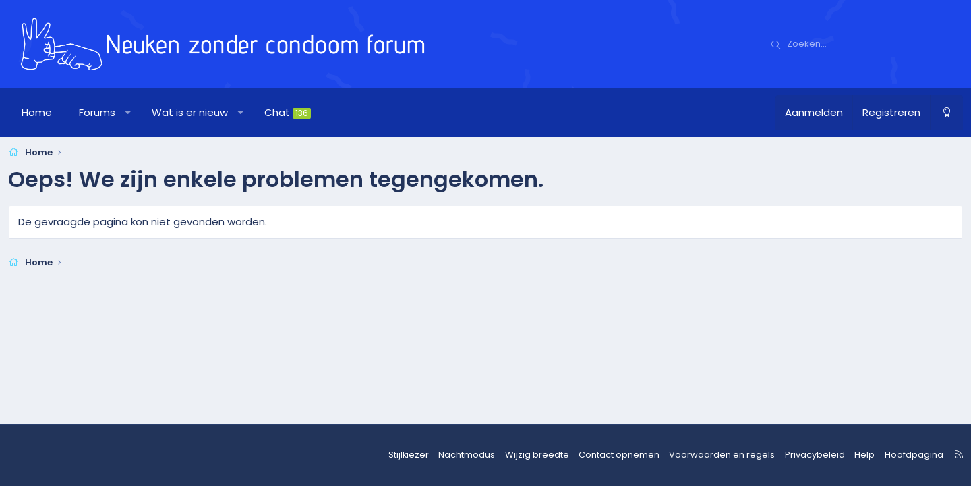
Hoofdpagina (894, 455)
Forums (109, 112)
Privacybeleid (802, 455)
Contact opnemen (622, 455)
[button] (139, 112)
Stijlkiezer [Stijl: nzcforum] (425, 455)
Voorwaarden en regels (717, 455)
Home (49, 112)
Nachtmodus (480, 455)
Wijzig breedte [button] (546, 455)
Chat (299, 112)
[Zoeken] (856, 44)
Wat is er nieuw (202, 112)
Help (847, 455)
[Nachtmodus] (934, 112)
